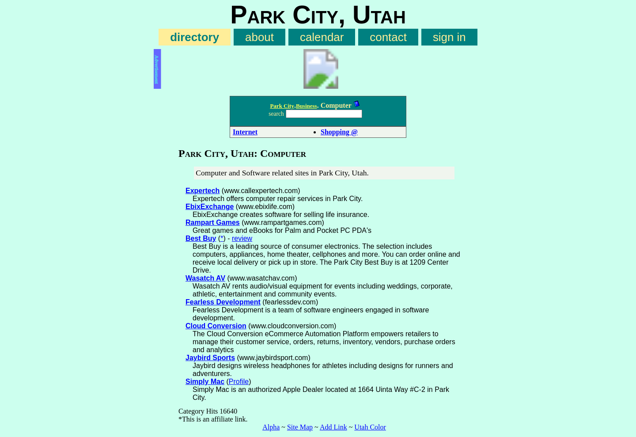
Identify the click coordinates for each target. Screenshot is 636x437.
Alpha (271, 427)
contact (388, 37)
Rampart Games (213, 222)
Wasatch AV (205, 278)
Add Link (333, 427)
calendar (322, 37)
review (242, 238)
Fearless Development (223, 302)
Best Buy (201, 238)
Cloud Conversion (216, 326)
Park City (282, 106)
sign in (449, 37)
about (259, 37)
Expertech (203, 190)
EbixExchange (210, 206)
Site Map (300, 427)
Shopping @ (339, 132)
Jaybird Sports (210, 357)
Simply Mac (205, 381)
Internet (245, 132)
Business (306, 106)
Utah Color (370, 427)
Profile (239, 381)
